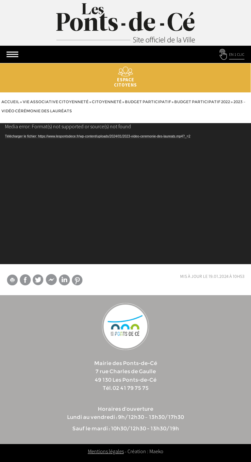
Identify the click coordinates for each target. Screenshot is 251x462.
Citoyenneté (107, 101)
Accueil (10, 101)
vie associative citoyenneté (56, 101)
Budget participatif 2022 (202, 101)
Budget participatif (148, 101)
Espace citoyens (125, 77)
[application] (125, 193)
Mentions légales (106, 451)
